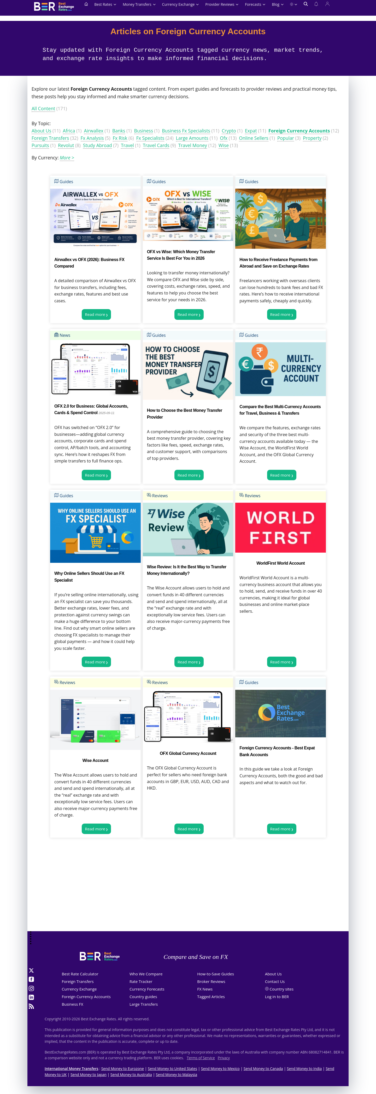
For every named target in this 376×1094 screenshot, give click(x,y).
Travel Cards (156, 145)
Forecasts (255, 4)
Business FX (72, 1004)
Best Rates (105, 4)
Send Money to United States (172, 1068)
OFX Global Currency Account (188, 753)
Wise (224, 145)
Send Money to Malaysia (176, 1074)
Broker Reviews (211, 981)
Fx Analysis (92, 138)
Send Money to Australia (131, 1074)
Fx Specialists (150, 138)
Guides (63, 181)
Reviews (157, 496)
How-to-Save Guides (215, 973)
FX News (205, 989)
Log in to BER (277, 996)
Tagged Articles (211, 996)
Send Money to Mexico (220, 1068)
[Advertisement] (188, 889)
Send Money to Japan (88, 1074)
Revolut (66, 145)
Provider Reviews (222, 4)
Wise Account (95, 760)
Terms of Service (201, 1057)
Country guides (143, 996)
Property (312, 138)
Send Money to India (304, 1068)
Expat (251, 131)
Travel (127, 145)
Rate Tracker (141, 981)
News (62, 335)
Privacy (224, 1057)
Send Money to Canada (263, 1068)
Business (143, 131)
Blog (278, 4)
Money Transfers (139, 4)
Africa (69, 131)
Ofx (223, 138)
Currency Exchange (180, 4)
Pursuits (40, 145)
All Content (43, 108)
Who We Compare (146, 973)
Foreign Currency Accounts (299, 131)
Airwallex (93, 131)
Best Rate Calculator (80, 973)
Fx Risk (120, 138)
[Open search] (306, 7)
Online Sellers (253, 138)
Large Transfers (144, 1004)
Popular (285, 138)
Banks (118, 131)
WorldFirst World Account (280, 563)
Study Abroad (97, 145)
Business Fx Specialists (186, 131)
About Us (41, 131)
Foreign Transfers (50, 138)
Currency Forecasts (147, 989)
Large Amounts (192, 138)
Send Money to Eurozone (122, 1068)
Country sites (282, 989)
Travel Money (192, 145)
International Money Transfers (71, 1068)
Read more (95, 314)
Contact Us (275, 981)
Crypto (229, 131)
